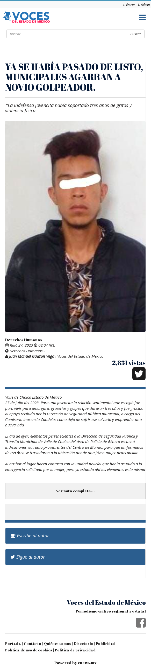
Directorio (83, 643)
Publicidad (106, 643)
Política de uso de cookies (28, 650)
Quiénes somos (57, 643)
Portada (13, 643)
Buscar (135, 33)
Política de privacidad (75, 650)
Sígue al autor (28, 557)
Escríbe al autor (30, 535)
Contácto (32, 643)
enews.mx (87, 662)
